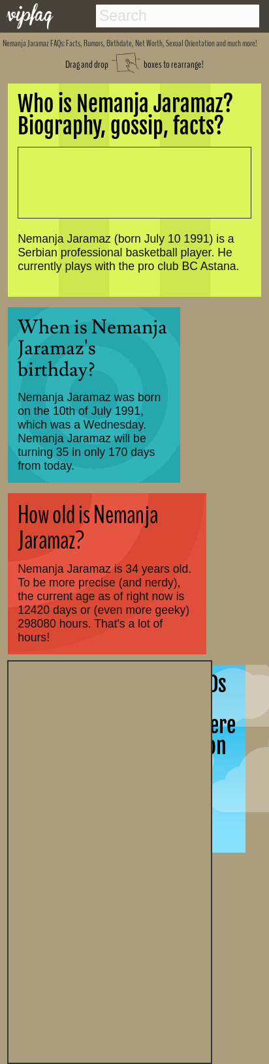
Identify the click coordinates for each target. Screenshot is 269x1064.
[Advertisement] (110, 860)
